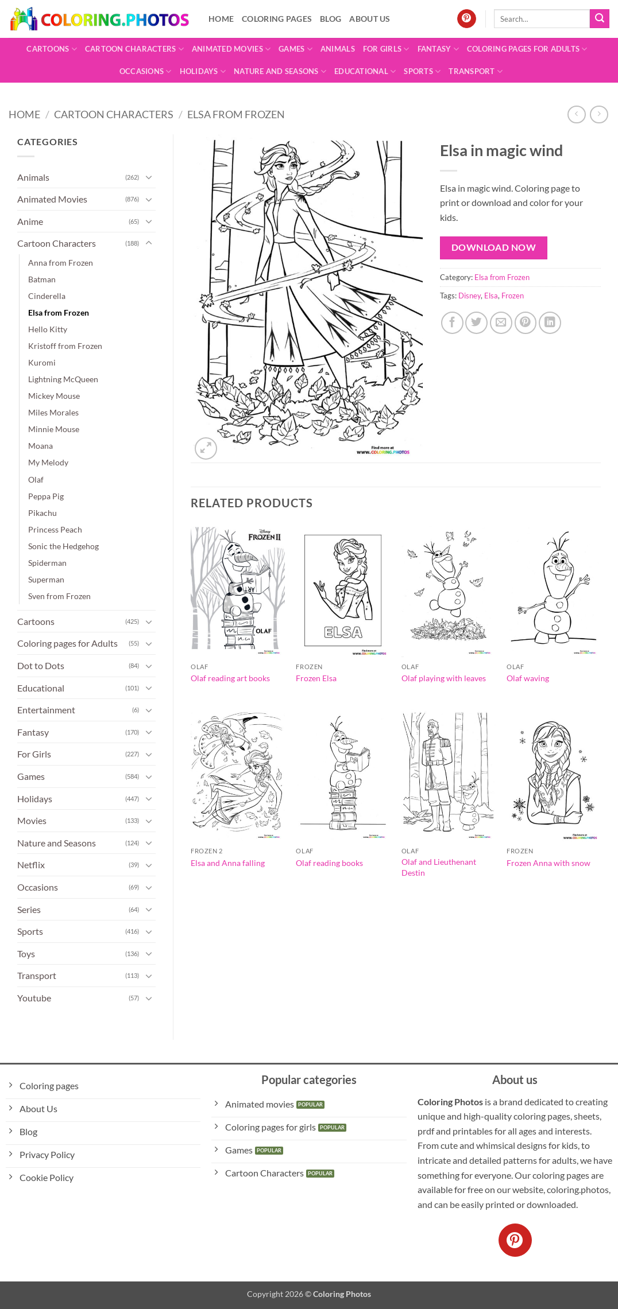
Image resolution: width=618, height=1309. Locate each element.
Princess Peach (55, 529)
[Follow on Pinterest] (466, 19)
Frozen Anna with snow (548, 863)
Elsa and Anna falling (228, 863)
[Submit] (599, 19)
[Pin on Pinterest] (526, 323)
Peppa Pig (46, 496)
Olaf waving (528, 678)
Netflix (31, 864)
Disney (469, 295)
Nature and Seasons (280, 71)
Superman (46, 579)
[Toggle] (149, 177)
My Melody (48, 462)
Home (221, 19)
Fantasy (438, 49)
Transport (476, 71)
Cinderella (46, 296)
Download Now (493, 247)
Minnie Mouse (53, 429)
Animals (337, 48)
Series (29, 909)
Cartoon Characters (134, 49)
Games (295, 49)
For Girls (386, 49)
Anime (30, 221)
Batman (42, 279)
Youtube (34, 997)
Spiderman (47, 563)
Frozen (512, 295)
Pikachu (42, 513)
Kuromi (42, 362)
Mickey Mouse (54, 396)
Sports (422, 71)
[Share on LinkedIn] (550, 323)
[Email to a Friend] (501, 323)
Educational (365, 71)
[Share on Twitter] (476, 323)
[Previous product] (599, 114)
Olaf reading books (329, 863)
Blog (330, 19)
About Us (369, 19)
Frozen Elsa (316, 678)
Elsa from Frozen (236, 114)
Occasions (145, 71)
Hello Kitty (47, 329)
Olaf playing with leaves (443, 678)
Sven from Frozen (59, 596)
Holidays (203, 71)
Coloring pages (277, 19)
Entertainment (46, 709)
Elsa (491, 295)
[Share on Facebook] (452, 323)
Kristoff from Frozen (65, 346)
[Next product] (576, 114)
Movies (32, 820)
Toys (26, 953)
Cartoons (51, 49)
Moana (40, 445)
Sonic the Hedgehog (63, 546)
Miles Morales (53, 412)
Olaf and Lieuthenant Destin (438, 867)
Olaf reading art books (230, 678)
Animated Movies (231, 49)
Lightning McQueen (63, 379)
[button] (206, 448)
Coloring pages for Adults (527, 49)
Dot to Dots (40, 665)
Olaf (36, 479)
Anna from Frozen (60, 262)
